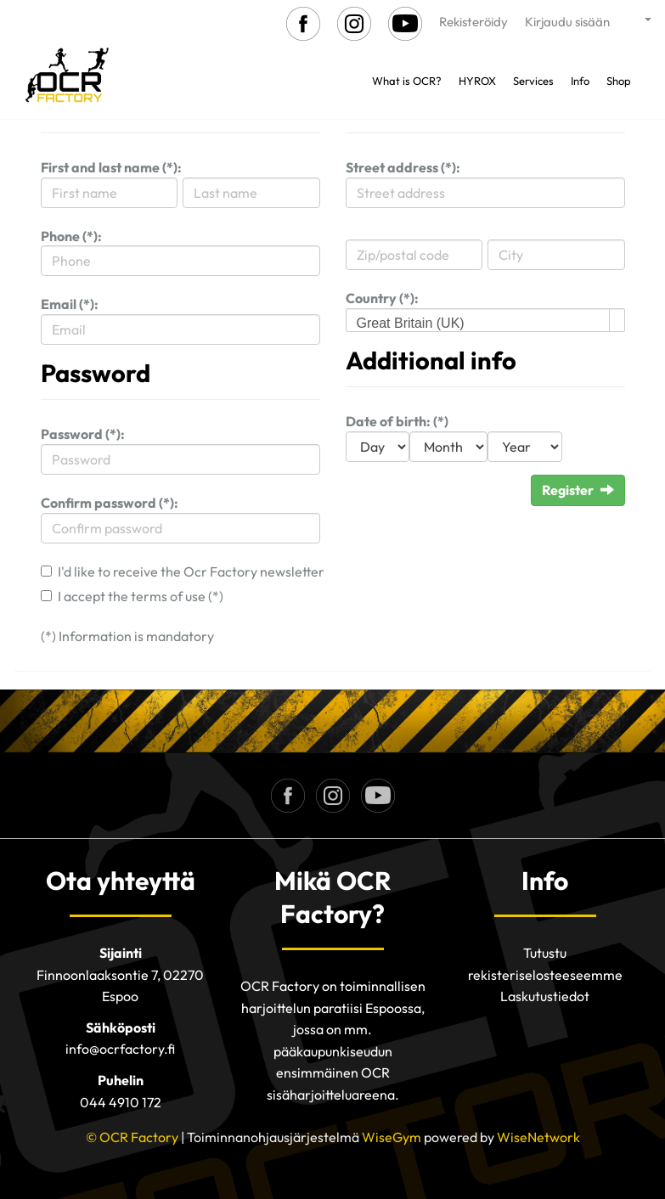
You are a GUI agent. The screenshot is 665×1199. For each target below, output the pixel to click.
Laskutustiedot (544, 996)
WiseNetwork (538, 1137)
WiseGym (391, 1137)
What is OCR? (407, 80)
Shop (618, 80)
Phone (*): (71, 236)
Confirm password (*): (109, 502)
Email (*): (70, 304)
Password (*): (83, 433)
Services (533, 80)
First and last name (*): (111, 167)
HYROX (477, 80)
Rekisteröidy (473, 22)
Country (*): (382, 298)
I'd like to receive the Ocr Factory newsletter (191, 571)
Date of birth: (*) (397, 421)
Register (578, 489)
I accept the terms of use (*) (140, 596)
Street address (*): (403, 167)
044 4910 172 (120, 1102)
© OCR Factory (132, 1137)
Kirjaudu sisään (567, 22)
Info (580, 80)
